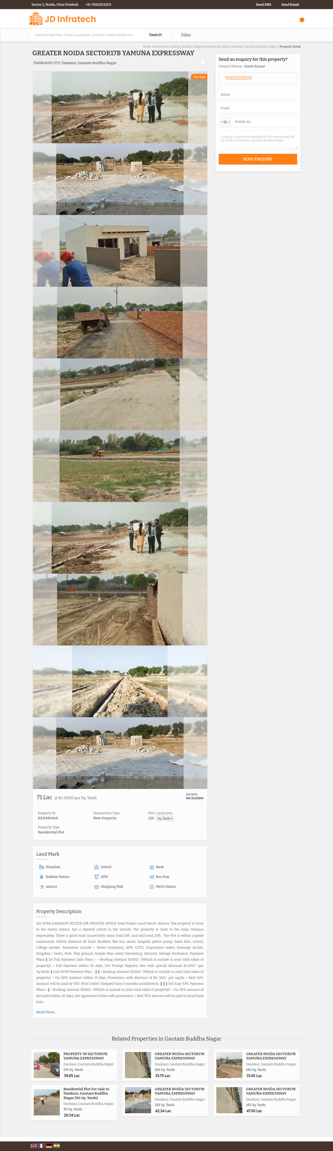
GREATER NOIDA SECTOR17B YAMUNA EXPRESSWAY (179, 1056)
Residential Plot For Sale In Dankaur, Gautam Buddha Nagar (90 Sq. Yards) (86, 1093)
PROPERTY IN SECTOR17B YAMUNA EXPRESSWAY (85, 1056)
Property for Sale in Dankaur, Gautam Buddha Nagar (240, 46)
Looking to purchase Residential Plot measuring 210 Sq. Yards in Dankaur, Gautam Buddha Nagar (258, 140)
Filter (186, 35)
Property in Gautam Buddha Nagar (178, 46)
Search (155, 35)
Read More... (46, 1012)
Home (147, 46)
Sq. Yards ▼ (165, 818)
